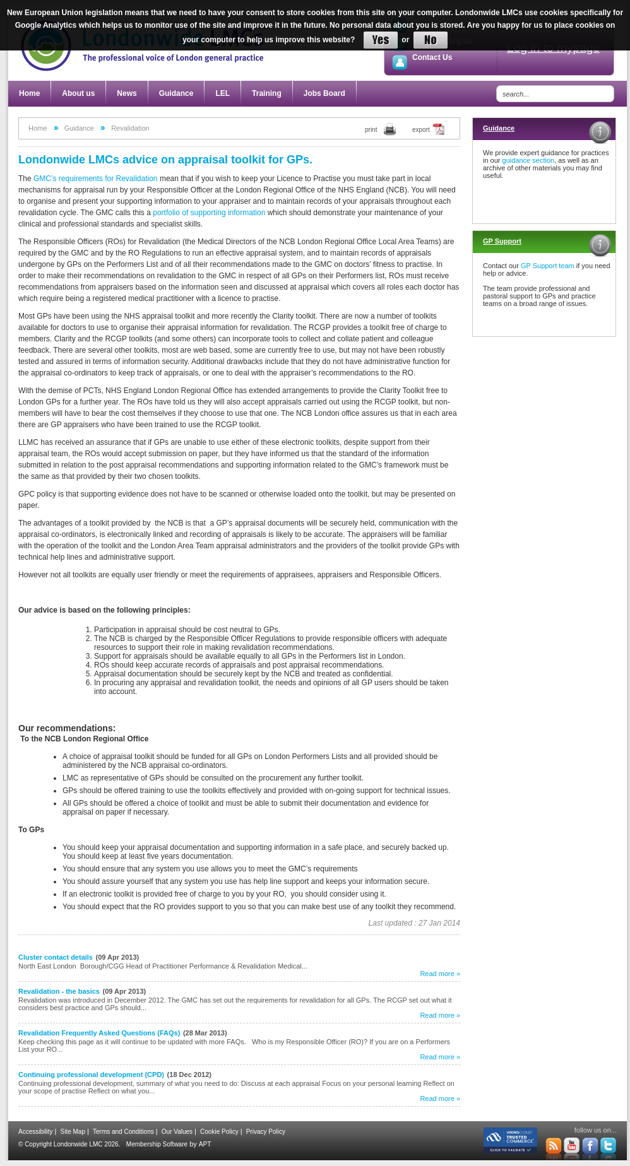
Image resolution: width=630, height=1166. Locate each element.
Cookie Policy (219, 1131)
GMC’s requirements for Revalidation (95, 178)
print (371, 129)
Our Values (177, 1131)
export (421, 129)
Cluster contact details (55, 957)
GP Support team (547, 265)
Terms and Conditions (123, 1131)
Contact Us (432, 57)
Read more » (440, 973)
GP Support (502, 241)
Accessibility (35, 1131)
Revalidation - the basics (59, 991)
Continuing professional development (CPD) (91, 1074)
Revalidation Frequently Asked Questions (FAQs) (99, 1033)
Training (267, 93)
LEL (222, 93)
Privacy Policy (265, 1131)
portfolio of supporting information (209, 212)
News (126, 93)
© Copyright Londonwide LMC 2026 (68, 1144)
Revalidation (130, 128)
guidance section (528, 160)
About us (78, 93)
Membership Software (156, 1144)
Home (29, 93)
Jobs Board (324, 93)
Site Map (73, 1131)
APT (205, 1144)
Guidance (176, 93)
